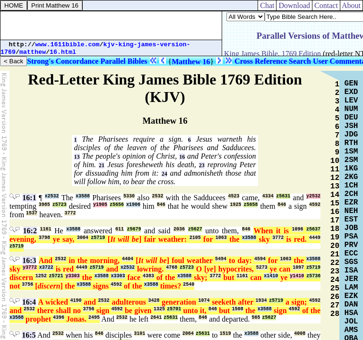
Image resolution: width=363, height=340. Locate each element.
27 (334, 305)
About (351, 5)
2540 (188, 284)
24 (164, 173)
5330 (129, 196)
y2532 (313, 196)
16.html (63, 52)
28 (334, 314)
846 (161, 204)
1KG (351, 168)
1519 (225, 333)
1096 (297, 229)
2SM (351, 160)
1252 (41, 276)
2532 (157, 196)
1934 (261, 300)
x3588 (83, 196)
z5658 (250, 204)
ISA (351, 270)
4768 (171, 267)
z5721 (56, 276)
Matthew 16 (191, 62)
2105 (195, 237)
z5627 (195, 229)
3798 (44, 237)
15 (334, 203)
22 (334, 263)
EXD (351, 92)
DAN (351, 304)
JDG (351, 134)
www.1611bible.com (67, 44)
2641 (156, 317)
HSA (351, 313)
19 (334, 237)
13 (77, 156)
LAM (351, 287)
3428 (153, 300)
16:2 (30, 231)
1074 (204, 300)
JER (351, 279)
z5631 (283, 196)
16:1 (29, 198)
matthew (32, 52)
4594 (260, 259)
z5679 (134, 229)
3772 (70, 213)
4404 (127, 259)
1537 (31, 213)
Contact (326, 5)
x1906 (133, 204)
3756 (27, 284)
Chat (267, 5)
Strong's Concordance (62, 61)
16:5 (28, 335)
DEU (351, 117)
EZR (351, 202)
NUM (351, 109)
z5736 (313, 276)
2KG (351, 177)
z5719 (98, 237)
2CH (351, 194)
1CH (351, 185)
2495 (94, 317)
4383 (148, 276)
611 (119, 229)
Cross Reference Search (272, 61)
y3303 (73, 276)
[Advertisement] (111, 25)
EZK (351, 296)
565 (255, 317)
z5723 (59, 204)
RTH (351, 143)
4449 (314, 237)
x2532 (52, 196)
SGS (351, 262)
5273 (262, 267)
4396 (58, 317)
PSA (351, 236)
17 (334, 220)
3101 (139, 333)
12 (334, 178)
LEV (351, 100)
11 (334, 169)
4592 (314, 204)
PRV (351, 245)
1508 (237, 309)
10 (334, 161)
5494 (220, 259)
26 (334, 297)
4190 (75, 300)
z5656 (117, 204)
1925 (235, 204)
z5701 (174, 309)
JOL (351, 321)
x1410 (271, 276)
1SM (351, 151)
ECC (351, 253)
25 (334, 288)
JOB (351, 228)
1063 (221, 237)
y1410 (297, 276)
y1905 (100, 204)
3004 (82, 237)
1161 (45, 229)
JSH (351, 126)
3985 (44, 204)
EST (351, 219)
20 (334, 246)
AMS (351, 330)
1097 (298, 267)
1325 (159, 309)
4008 (299, 333)
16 (182, 156)
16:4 (29, 302)
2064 (188, 333)
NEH (351, 211)
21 (101, 165)
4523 (233, 196)
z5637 (313, 229)
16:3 (29, 260)
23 (202, 165)
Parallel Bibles (123, 61)
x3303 (118, 276)
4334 (268, 196)
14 (334, 195)
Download (294, 5)
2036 (179, 229)
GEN (351, 83)
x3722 (46, 267)
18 (334, 229)
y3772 (30, 267)
